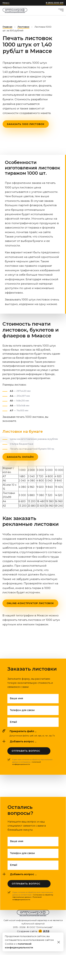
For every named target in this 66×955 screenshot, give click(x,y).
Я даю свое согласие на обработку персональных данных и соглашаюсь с (32, 762)
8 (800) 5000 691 (54, 3)
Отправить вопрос (26, 750)
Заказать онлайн (20, 456)
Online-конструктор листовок (30, 603)
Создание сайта (27, 931)
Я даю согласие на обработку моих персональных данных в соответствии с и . (32, 896)
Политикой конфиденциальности (27, 898)
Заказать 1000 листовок (25, 124)
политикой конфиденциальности (26, 763)
